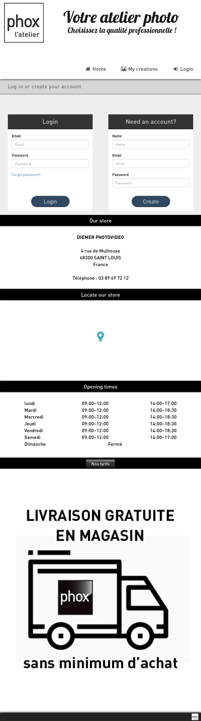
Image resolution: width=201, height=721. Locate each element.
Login (50, 201)
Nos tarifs (100, 463)
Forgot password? (26, 174)
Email (16, 135)
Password (20, 155)
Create (151, 201)
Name (117, 135)
